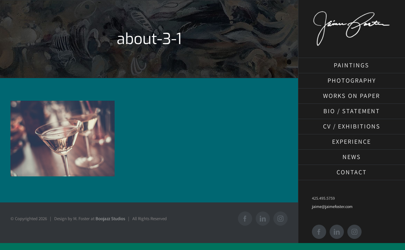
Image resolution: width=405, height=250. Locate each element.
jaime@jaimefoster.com (332, 206)
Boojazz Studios (110, 219)
